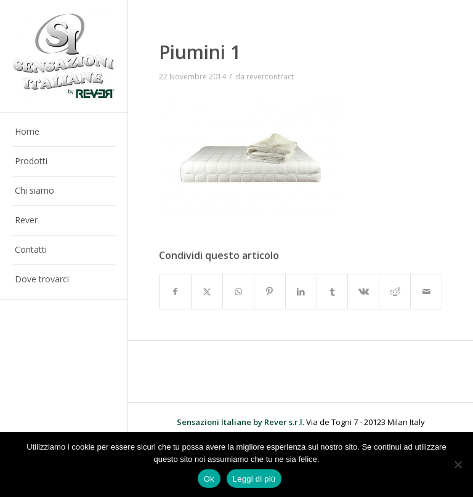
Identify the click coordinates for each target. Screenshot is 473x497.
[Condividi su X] (207, 291)
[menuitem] (64, 132)
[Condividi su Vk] (363, 291)
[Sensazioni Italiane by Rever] (64, 56)
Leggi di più (254, 478)
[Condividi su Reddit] (394, 291)
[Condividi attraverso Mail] (426, 291)
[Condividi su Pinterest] (269, 291)
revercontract (270, 76)
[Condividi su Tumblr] (332, 291)
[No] (457, 464)
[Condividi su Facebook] (175, 291)
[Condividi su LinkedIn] (301, 291)
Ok (209, 478)
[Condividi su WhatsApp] (238, 291)
